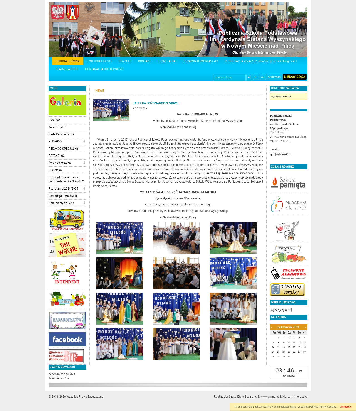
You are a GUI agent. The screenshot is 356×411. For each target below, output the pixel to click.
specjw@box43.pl (280, 154)
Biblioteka (55, 170)
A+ (263, 76)
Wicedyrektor (57, 127)
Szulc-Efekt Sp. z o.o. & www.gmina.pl (254, 396)
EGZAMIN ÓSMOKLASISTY (201, 61)
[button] (84, 142)
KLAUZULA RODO (67, 69)
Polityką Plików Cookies (322, 406)
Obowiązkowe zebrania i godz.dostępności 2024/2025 (67, 179)
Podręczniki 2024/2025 (63, 188)
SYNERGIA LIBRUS (99, 61)
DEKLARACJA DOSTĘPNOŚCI (104, 69)
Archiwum (274, 76)
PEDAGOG (55, 141)
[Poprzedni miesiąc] (271, 327)
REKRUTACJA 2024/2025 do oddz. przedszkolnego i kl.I (261, 61)
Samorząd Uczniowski (63, 196)
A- (256, 76)
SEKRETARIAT (167, 61)
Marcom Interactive (294, 396)
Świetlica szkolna (60, 163)
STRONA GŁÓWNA (68, 61)
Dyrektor (54, 120)
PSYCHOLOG (57, 155)
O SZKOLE (125, 61)
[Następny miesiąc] (305, 327)
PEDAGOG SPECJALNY (63, 148)
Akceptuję (345, 406)
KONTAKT (144, 61)
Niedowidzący (294, 76)
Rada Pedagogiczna (61, 134)
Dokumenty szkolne (61, 203)
